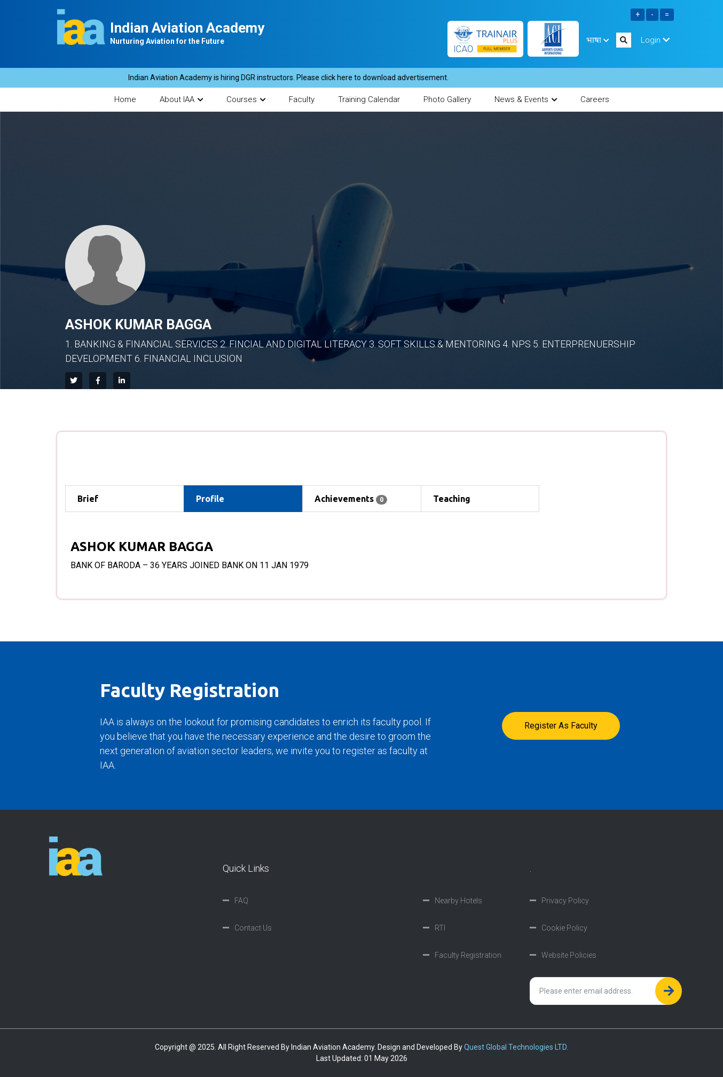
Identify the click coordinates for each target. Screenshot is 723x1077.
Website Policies (568, 955)
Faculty (302, 99)
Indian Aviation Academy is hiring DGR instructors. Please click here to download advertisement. (296, 77)
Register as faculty (561, 725)
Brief (87, 498)
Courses (245, 99)
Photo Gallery (447, 99)
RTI (440, 928)
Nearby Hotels (458, 900)
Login (655, 40)
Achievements (351, 499)
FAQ (241, 900)
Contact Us (253, 928)
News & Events (525, 99)
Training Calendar (369, 99)
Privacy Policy (565, 900)
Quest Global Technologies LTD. (516, 1047)
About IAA (181, 99)
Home (125, 99)
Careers (594, 99)
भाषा (597, 40)
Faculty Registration (468, 955)
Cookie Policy (564, 928)
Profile (210, 498)
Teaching (451, 498)
